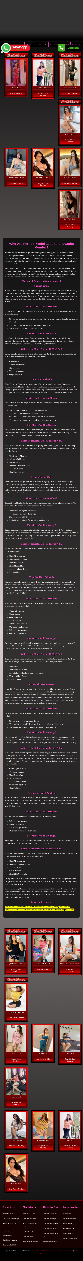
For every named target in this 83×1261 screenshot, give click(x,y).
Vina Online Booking (43, 1059)
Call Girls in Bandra (29, 1218)
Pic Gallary (54, 44)
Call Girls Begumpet (49, 1218)
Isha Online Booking (43, 969)
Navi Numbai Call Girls (30, 1241)
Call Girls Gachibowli (50, 1214)
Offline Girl (31, 44)
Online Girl (42, 44)
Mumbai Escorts (34, 1250)
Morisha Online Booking (43, 184)
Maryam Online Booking (43, 94)
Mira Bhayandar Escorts (45, 1250)
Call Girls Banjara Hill (50, 1223)
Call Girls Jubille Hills (50, 1228)
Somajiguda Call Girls (50, 1241)
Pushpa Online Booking (43, 1147)
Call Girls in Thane (29, 1232)
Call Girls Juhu (28, 1237)
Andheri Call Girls (29, 1214)
